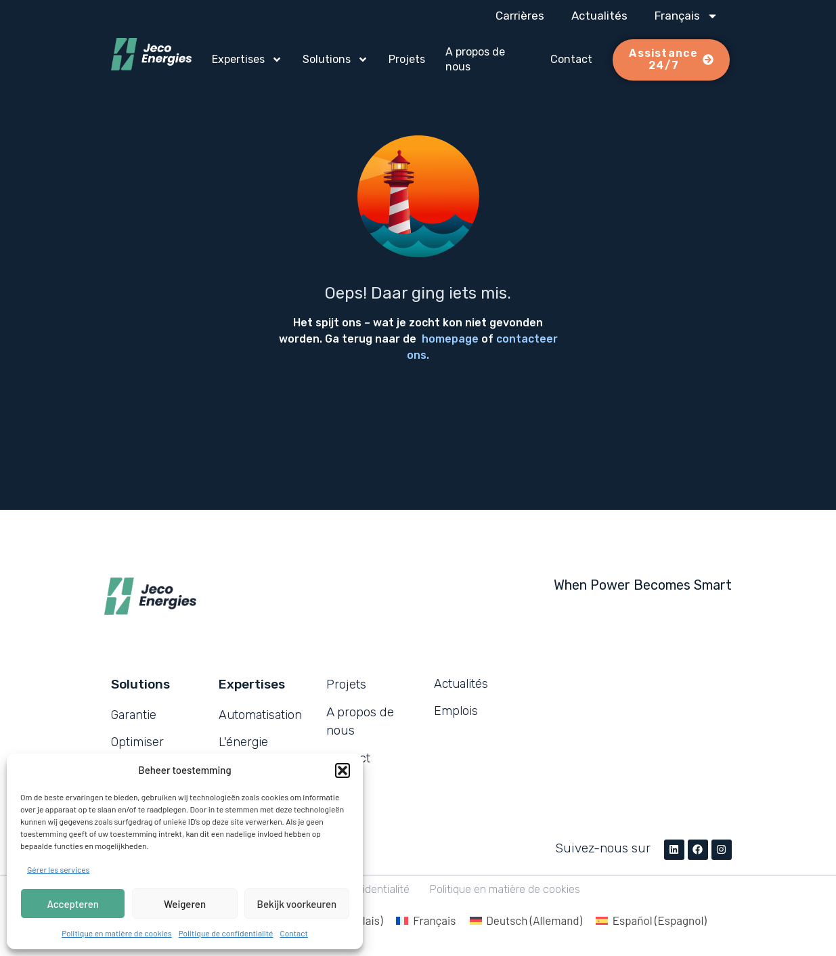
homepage (450, 338)
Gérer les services (58, 869)
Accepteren (73, 904)
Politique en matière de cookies (117, 933)
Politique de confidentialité (226, 933)
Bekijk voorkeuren (297, 904)
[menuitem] (686, 15)
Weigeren (185, 904)
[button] (342, 770)
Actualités (599, 15)
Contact (293, 933)
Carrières (520, 15)
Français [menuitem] (434, 920)
